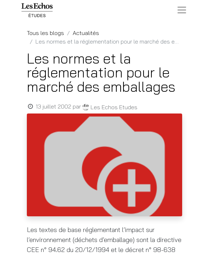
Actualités (86, 32)
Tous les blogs (45, 32)
